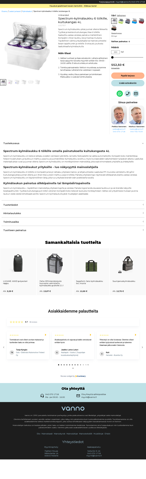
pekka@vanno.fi (119, 149)
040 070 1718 (138, 2)
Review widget (66, 396)
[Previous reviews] (3, 366)
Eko (38, 453)
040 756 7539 (136, 151)
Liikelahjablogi (106, 9)
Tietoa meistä (69, 9)
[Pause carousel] (73, 388)
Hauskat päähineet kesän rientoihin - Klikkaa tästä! (73, 25)
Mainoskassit (47, 453)
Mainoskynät (59, 453)
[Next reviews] (142, 366)
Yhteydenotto (88, 9)
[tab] (58, 384)
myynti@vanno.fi (123, 2)
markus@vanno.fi (136, 149)
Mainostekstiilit (85, 453)
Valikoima (51, 9)
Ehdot (107, 453)
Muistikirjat (98, 453)
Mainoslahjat (72, 453)
